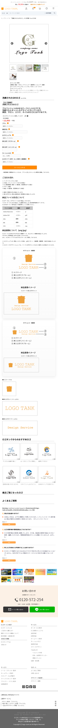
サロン (21, 92)
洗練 (41, 90)
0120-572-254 (29, 599)
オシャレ (45, 90)
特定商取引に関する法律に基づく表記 (34, 715)
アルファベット (22, 90)
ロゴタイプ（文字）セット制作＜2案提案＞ (16, 159)
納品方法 (6, 129)
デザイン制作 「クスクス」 (29, 701)
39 (18, 482)
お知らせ (3, 645)
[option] (29, 43)
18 (36, 459)
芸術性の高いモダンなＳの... (11, 484)
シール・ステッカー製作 (8, 670)
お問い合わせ (35, 673)
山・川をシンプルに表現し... (29, 461)
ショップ (35, 92)
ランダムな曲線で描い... (9, 461)
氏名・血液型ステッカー (39, 655)
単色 (31, 90)
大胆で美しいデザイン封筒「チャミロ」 (29, 703)
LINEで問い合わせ (42, 609)
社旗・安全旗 (35, 661)
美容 (16, 92)
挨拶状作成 (34, 644)
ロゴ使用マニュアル (37, 631)
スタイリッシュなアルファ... (29, 484)
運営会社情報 (21, 713)
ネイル (30, 92)
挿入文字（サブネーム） (10, 141)
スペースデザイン (36, 647)
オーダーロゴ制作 (36, 628)
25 (26, 116)
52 (18, 459)
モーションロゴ (8, 153)
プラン (5, 123)
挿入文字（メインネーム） (11, 147)
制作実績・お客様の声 (8, 636)
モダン (12, 92)
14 (54, 459)
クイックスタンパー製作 (8, 679)
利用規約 (16, 715)
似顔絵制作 (4, 684)
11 (54, 482)
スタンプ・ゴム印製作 (8, 676)
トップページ (5, 18)
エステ (25, 92)
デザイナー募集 (35, 681)
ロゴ (9, 542)
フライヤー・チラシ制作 (8, 681)
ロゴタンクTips (6, 642)
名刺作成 (33, 633)
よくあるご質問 (35, 670)
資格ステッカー (37, 658)
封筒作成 (33, 636)
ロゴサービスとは (6, 628)
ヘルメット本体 (37, 653)
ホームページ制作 (36, 639)
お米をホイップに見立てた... (46, 484)
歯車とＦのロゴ (42, 461)
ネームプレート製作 (7, 673)
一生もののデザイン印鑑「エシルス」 (29, 705)
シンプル (36, 90)
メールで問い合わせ (15, 609)
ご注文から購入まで (7, 631)
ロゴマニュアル (8, 135)
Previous (12, 43)
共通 (9, 524)
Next (46, 43)
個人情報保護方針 (34, 713)
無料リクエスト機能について (10, 633)
